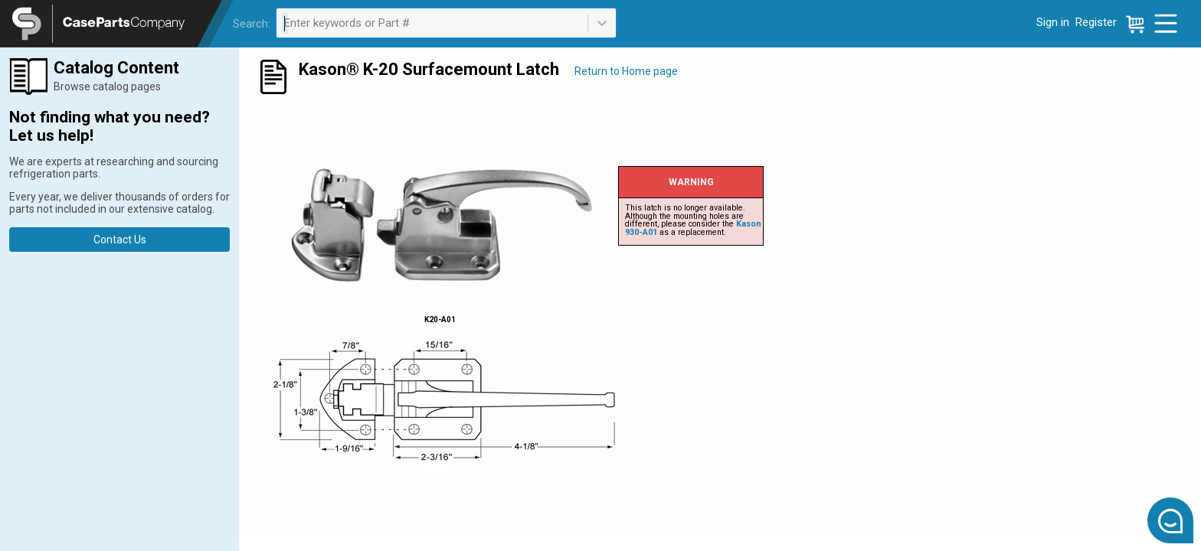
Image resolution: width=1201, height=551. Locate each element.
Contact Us (119, 239)
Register (1096, 22)
